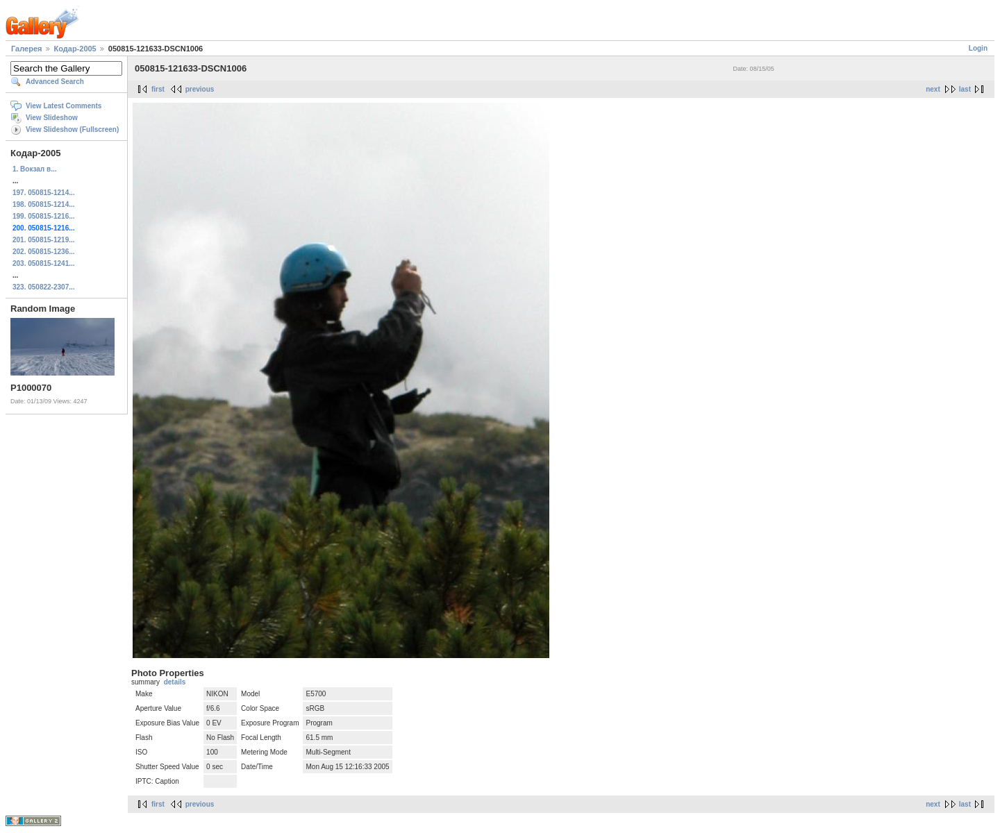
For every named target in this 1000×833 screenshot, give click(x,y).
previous (200, 89)
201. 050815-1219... (43, 240)
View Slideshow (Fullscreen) (72, 129)
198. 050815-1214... (43, 204)
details (175, 682)
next (933, 89)
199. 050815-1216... (43, 216)
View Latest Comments (63, 106)
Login (978, 48)
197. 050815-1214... (43, 192)
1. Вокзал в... (34, 169)
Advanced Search (55, 81)
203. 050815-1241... (43, 263)
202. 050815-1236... (43, 251)
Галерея (26, 48)
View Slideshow (52, 117)
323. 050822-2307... (43, 287)
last (965, 89)
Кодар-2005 (75, 48)
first (158, 89)
